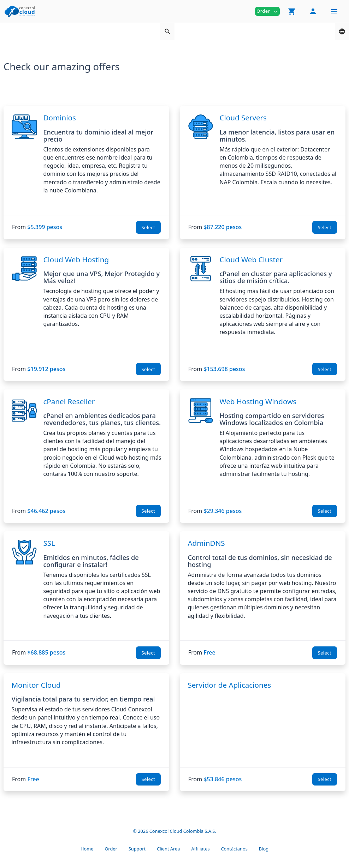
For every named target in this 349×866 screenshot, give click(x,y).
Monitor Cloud (35, 685)
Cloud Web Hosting (76, 259)
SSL (49, 543)
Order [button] (267, 11)
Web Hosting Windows (257, 401)
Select (148, 227)
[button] (292, 11)
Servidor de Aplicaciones (229, 685)
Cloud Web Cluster (251, 259)
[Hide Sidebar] (334, 11)
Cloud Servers (243, 118)
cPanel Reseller (69, 401)
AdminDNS (206, 543)
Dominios (59, 118)
